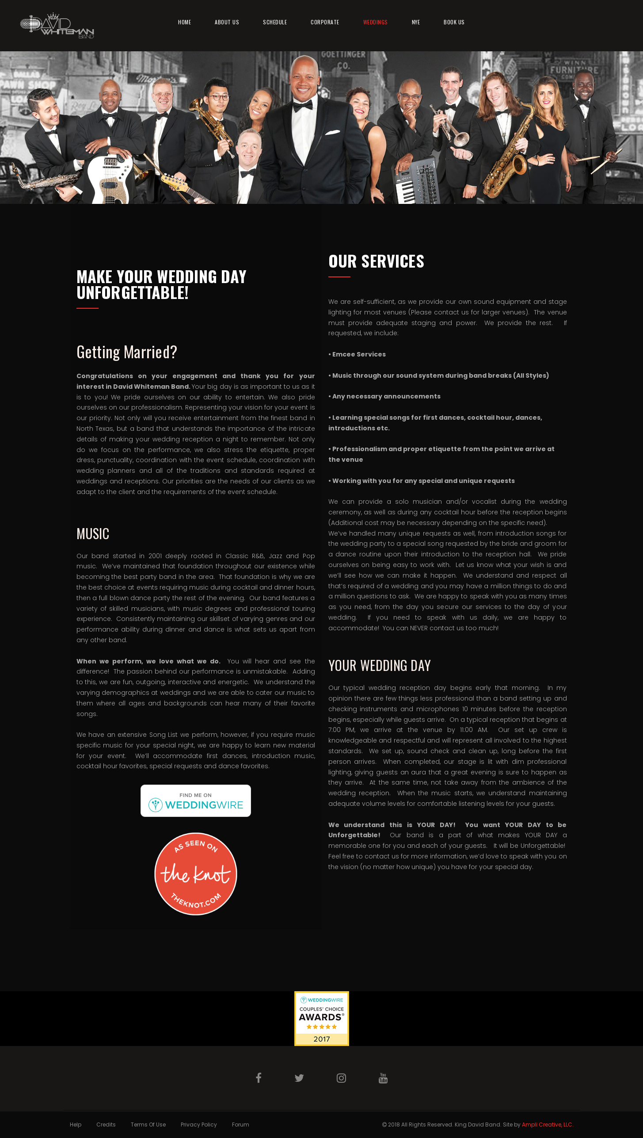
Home (184, 22)
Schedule (275, 22)
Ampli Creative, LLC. (548, 1124)
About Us (227, 22)
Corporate (325, 22)
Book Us (454, 22)
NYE (416, 22)
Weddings (375, 22)
